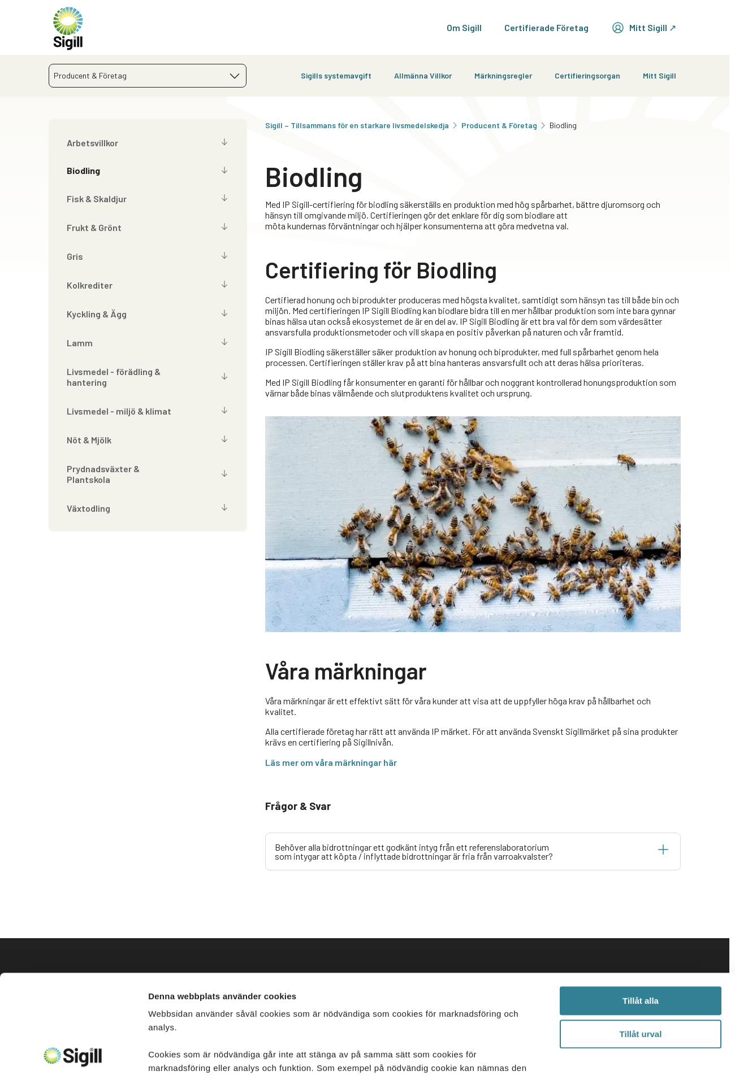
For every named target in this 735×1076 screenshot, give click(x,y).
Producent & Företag (504, 125)
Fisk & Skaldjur (97, 198)
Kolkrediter (90, 285)
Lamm (80, 342)
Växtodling (88, 508)
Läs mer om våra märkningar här (331, 762)
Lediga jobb (592, 1001)
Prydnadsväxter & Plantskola (103, 474)
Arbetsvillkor (92, 142)
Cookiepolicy (464, 1036)
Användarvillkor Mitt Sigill (469, 1007)
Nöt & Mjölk (89, 439)
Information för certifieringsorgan (294, 1036)
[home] (68, 27)
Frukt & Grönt (94, 227)
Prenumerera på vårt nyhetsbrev (611, 1031)
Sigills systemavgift (336, 75)
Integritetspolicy (473, 977)
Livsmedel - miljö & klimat (119, 411)
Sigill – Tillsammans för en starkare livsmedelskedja (362, 125)
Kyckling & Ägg (97, 313)
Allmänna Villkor (423, 75)
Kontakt (240, 977)
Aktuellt (585, 977)
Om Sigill (464, 27)
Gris (75, 256)
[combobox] (148, 76)
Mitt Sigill (659, 75)
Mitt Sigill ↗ (643, 27)
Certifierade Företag (546, 27)
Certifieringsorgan (587, 75)
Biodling (83, 170)
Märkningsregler (503, 75)
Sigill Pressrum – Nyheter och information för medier (284, 1007)
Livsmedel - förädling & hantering (114, 376)
